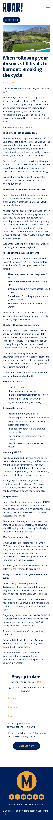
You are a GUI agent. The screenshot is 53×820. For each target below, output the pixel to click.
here (11, 643)
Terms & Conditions (35, 804)
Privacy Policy (15, 804)
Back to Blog (11, 19)
